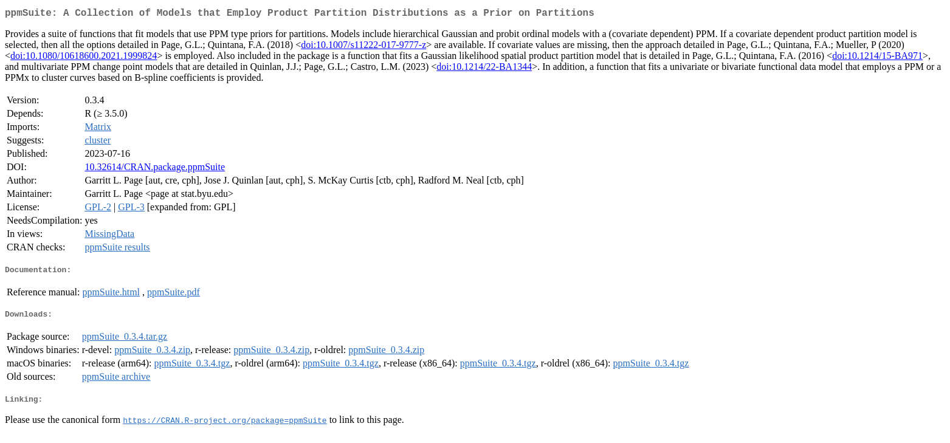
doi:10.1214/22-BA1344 (484, 69)
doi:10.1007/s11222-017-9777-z (363, 47)
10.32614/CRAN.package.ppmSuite (154, 169)
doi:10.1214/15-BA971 (877, 58)
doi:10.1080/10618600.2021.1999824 (83, 58)
